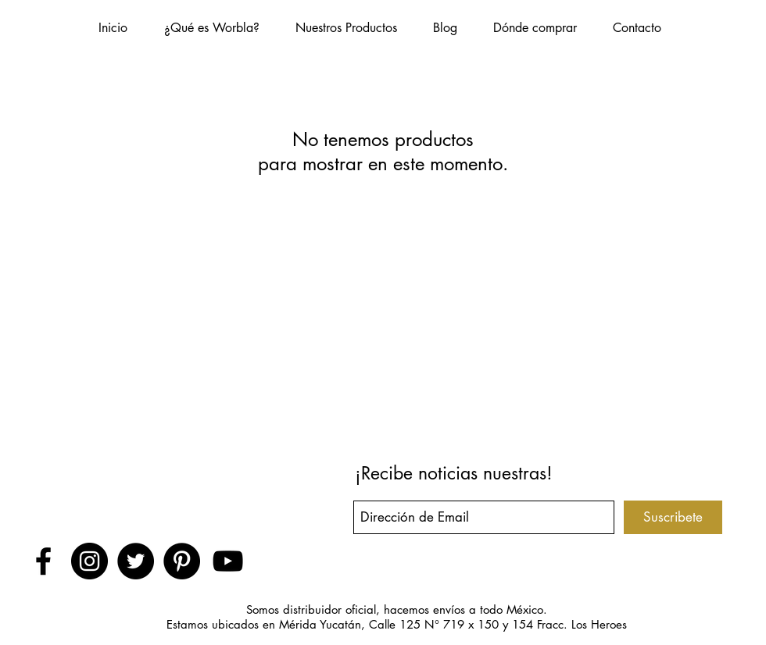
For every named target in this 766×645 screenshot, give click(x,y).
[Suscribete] (673, 517)
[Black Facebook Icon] (43, 561)
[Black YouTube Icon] (227, 561)
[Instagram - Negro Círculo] (89, 561)
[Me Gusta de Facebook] (135, 479)
